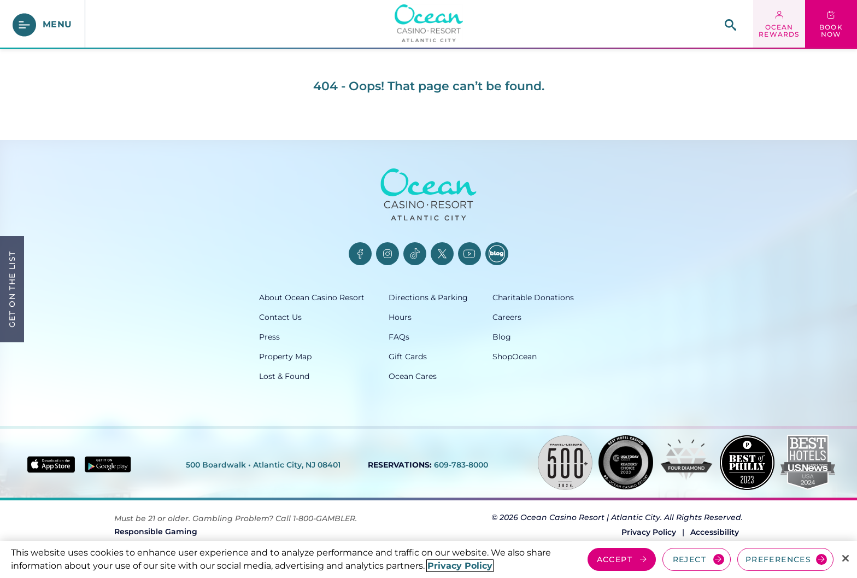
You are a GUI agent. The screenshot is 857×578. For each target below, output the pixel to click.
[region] (428, 559)
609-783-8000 (461, 465)
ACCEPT (614, 559)
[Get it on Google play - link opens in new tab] (108, 464)
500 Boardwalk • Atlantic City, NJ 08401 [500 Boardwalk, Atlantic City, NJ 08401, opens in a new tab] (263, 465)
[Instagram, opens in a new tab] (387, 253)
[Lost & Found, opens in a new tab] (324, 376)
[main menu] (43, 25)
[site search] (730, 25)
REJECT (689, 559)
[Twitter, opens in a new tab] (442, 253)
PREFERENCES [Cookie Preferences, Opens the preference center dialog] (778, 559)
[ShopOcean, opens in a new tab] (545, 356)
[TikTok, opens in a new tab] (414, 253)
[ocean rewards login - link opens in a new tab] (779, 24)
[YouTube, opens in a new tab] (469, 253)
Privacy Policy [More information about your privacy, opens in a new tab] (459, 566)
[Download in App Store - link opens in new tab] (51, 464)
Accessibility (714, 532)
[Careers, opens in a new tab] (545, 317)
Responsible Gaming (155, 531)
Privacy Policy (648, 532)
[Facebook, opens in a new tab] (360, 253)
